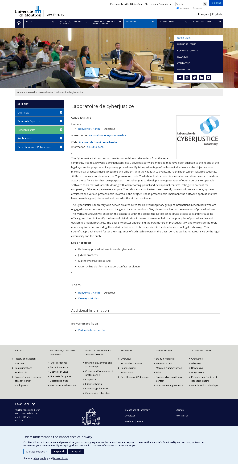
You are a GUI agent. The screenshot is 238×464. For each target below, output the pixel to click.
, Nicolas (88, 298)
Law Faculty (54, 15)
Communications (23, 367)
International (164, 350)
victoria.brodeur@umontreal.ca (107, 135)
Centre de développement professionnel (99, 372)
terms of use (60, 458)
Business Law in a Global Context (169, 378)
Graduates (197, 358)
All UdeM (197, 8)
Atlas (158, 372)
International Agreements (169, 385)
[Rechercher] (205, 4)
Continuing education (96, 388)
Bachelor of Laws (59, 371)
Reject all (59, 451)
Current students (59, 367)
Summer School (164, 363)
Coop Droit (91, 379)
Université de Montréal (28, 11)
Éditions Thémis (93, 383)
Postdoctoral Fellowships (63, 385)
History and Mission (25, 358)
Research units (46, 92)
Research (30, 92)
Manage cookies (36, 451)
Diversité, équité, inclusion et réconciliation (28, 378)
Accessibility (182, 415)
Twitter (140, 421)
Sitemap (180, 409)
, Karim (89, 128)
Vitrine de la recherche (91, 330)
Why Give (196, 363)
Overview (23, 112)
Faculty (19, 350)
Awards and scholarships (204, 385)
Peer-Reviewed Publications (34, 147)
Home (20, 92)
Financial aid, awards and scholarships (98, 364)
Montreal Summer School (169, 367)
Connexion (165, 4)
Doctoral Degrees (59, 380)
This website (183, 8)
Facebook (130, 421)
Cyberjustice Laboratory (98, 393)
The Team (20, 363)
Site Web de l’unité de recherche (98, 142)
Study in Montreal (165, 358)
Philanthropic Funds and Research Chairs (204, 378)
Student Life (21, 372)
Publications (25, 138)
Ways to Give (198, 372)
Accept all (76, 451)
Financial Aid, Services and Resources (98, 352)
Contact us (130, 415)
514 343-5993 (95, 147)
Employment (21, 385)
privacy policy (40, 458)
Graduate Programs (60, 376)
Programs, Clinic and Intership (62, 352)
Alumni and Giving (201, 350)
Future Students (58, 362)
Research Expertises (30, 121)
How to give (197, 367)
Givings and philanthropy (137, 409)
